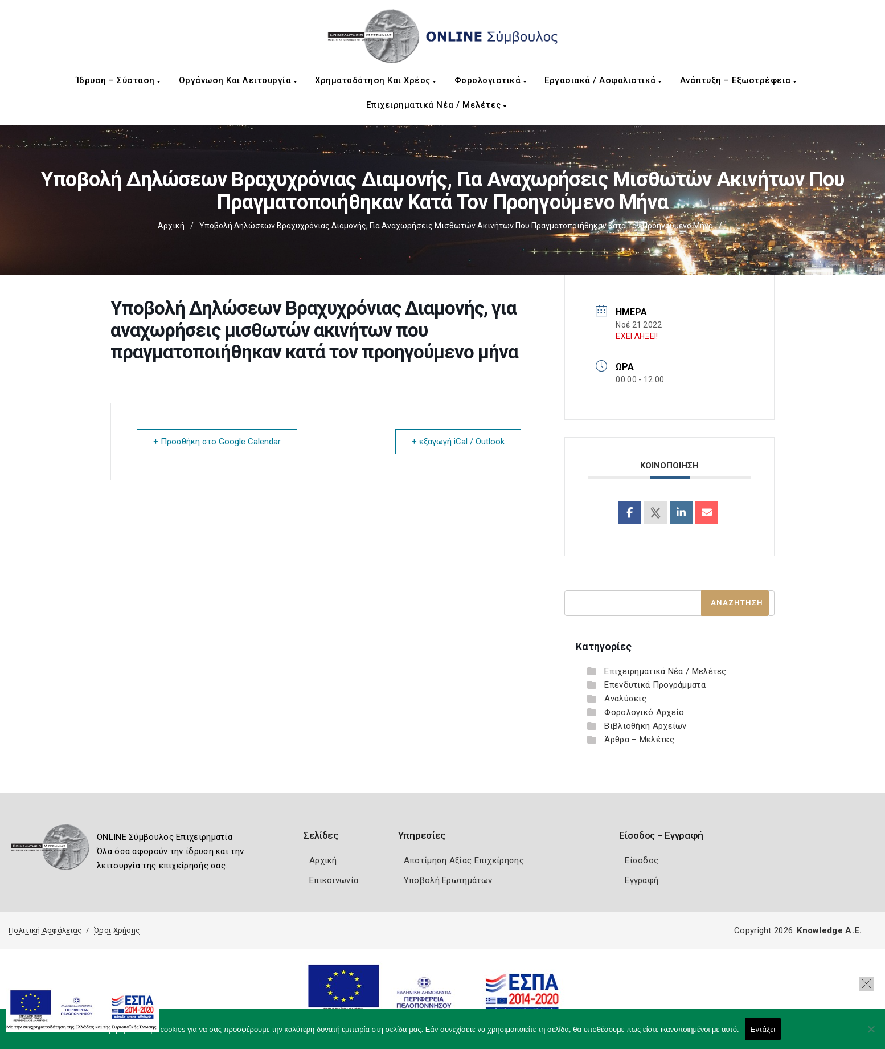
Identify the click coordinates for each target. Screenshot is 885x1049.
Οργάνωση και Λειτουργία (238, 80)
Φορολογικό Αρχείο (644, 712)
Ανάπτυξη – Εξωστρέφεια (738, 80)
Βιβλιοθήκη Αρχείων (645, 726)
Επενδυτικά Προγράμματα (655, 685)
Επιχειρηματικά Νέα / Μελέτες (436, 105)
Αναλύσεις (625, 698)
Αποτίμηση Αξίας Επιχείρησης (464, 860)
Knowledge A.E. (829, 930)
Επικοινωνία (333, 880)
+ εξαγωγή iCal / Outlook (458, 441)
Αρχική (171, 225)
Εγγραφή (641, 880)
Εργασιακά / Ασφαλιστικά (603, 80)
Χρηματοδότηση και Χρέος (375, 80)
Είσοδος (641, 860)
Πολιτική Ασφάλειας (45, 930)
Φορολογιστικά (490, 80)
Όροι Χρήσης (117, 930)
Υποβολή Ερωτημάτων (448, 880)
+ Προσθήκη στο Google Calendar (217, 441)
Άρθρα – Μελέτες (639, 739)
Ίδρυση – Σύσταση (118, 80)
